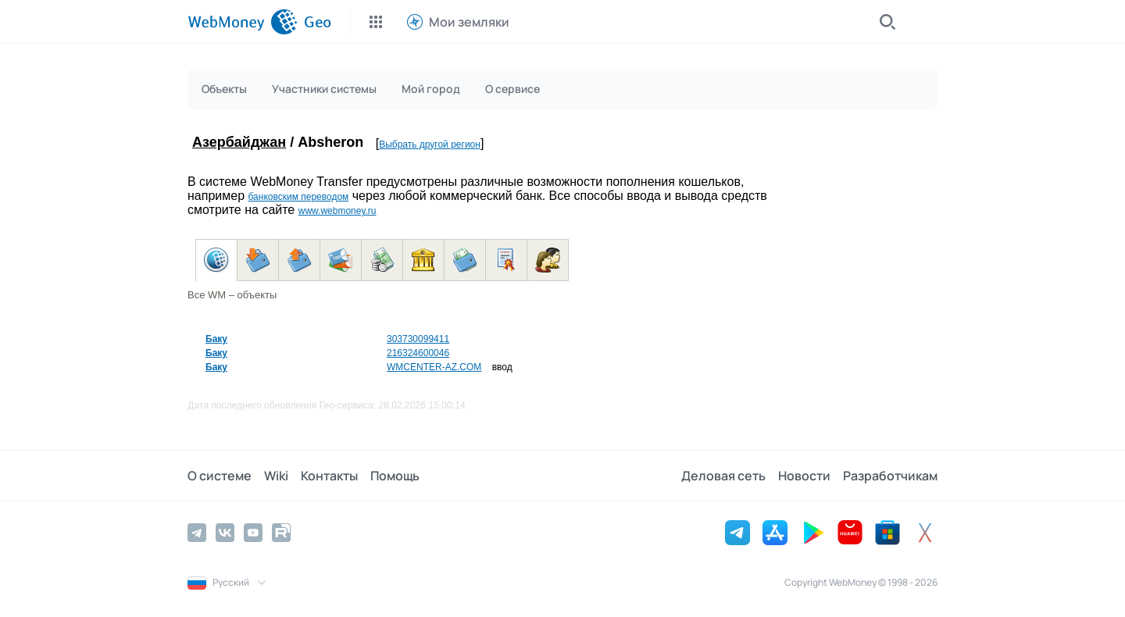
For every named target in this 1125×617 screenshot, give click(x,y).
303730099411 (418, 338)
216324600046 (418, 353)
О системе (220, 475)
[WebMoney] (243, 22)
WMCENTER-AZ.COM (434, 367)
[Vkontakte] (225, 532)
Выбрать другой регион (429, 144)
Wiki (276, 475)
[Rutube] (281, 532)
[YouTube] (253, 532)
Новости (804, 475)
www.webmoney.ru (337, 210)
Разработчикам (890, 475)
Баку (216, 338)
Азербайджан (239, 142)
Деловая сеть (723, 475)
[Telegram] (197, 532)
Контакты (329, 475)
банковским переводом (298, 196)
